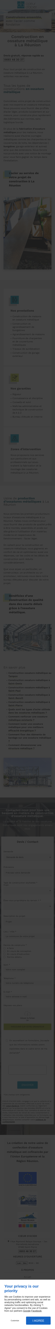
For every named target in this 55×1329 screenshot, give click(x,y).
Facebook (36, 1311)
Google (27, 1311)
